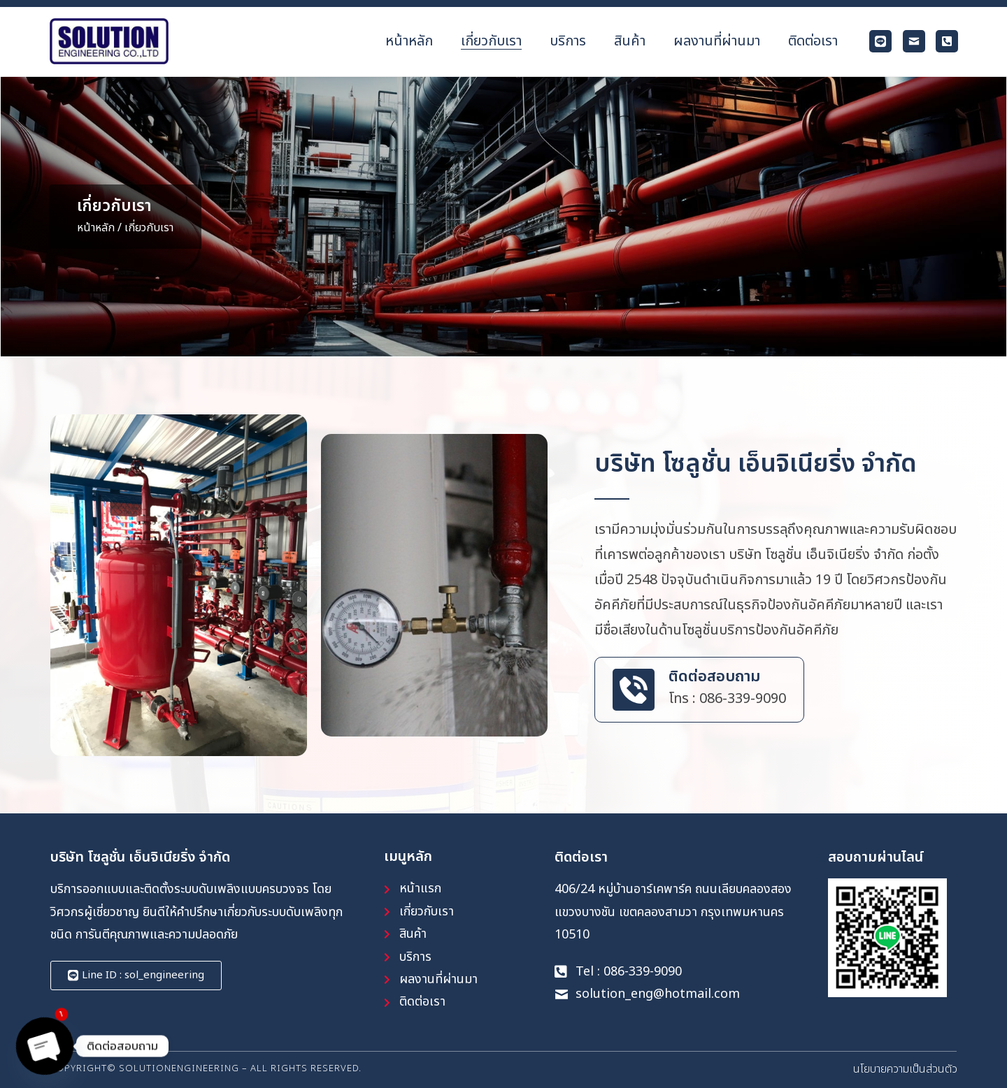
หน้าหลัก (96, 227)
